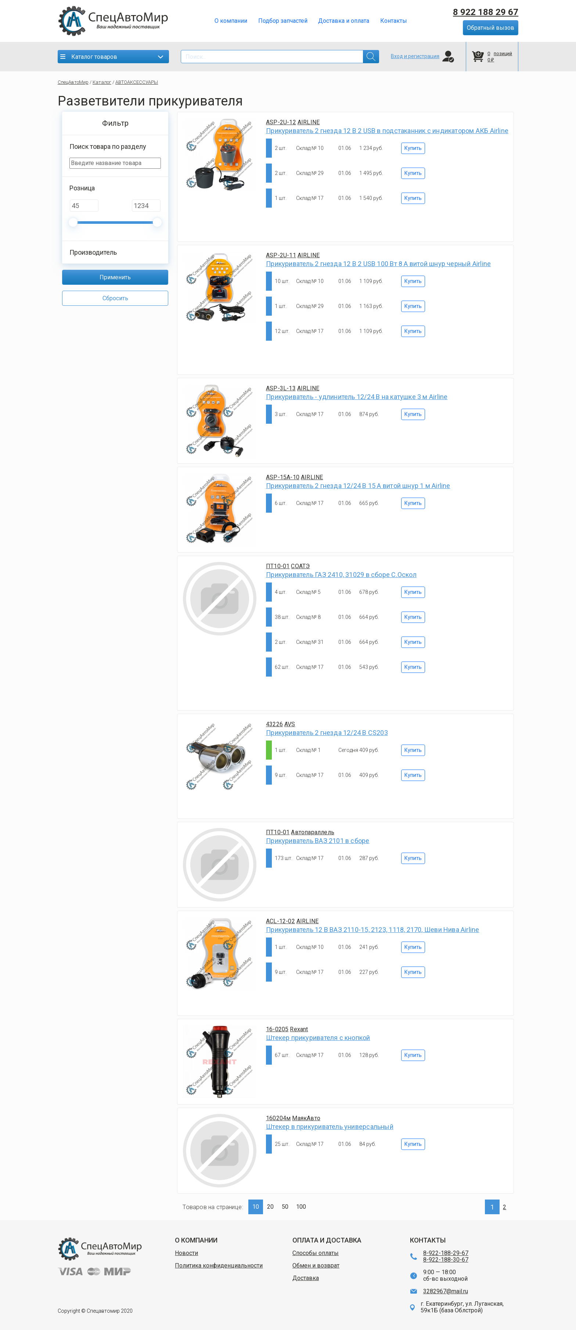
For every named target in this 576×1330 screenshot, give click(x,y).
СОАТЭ (300, 566)
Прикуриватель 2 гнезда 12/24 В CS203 (327, 732)
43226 (274, 724)
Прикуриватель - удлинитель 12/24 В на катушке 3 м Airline (356, 397)
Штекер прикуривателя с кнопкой (318, 1038)
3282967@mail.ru (445, 1291)
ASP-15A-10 (282, 477)
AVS (289, 724)
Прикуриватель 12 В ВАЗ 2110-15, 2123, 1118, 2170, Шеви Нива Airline (372, 929)
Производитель (93, 252)
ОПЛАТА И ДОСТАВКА (326, 1240)
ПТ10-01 (277, 566)
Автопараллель (312, 832)
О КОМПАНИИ (196, 1240)
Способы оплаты (315, 1253)
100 (301, 1206)
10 (255, 1206)
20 (270, 1206)
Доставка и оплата (343, 21)
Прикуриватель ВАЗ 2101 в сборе (317, 841)
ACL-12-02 (280, 921)
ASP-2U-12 (281, 122)
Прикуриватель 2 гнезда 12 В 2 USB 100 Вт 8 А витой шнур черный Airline (378, 264)
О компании (231, 21)
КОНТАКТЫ (428, 1240)
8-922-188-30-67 (445, 1259)
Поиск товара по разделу (107, 146)
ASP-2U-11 (281, 255)
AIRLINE (309, 122)
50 (285, 1206)
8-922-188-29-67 (445, 1253)
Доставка (305, 1278)
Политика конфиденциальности (219, 1265)
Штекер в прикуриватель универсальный (329, 1126)
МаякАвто (306, 1118)
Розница (82, 188)
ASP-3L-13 (281, 388)
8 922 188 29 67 (485, 12)
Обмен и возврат (315, 1265)
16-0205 (277, 1029)
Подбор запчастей (282, 21)
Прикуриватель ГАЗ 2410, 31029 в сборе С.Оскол (341, 574)
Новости (186, 1253)
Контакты (393, 21)
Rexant (299, 1029)
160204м (278, 1118)
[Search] (280, 56)
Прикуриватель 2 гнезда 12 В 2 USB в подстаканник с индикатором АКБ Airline (387, 131)
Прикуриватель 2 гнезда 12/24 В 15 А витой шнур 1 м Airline (358, 486)
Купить (413, 148)
